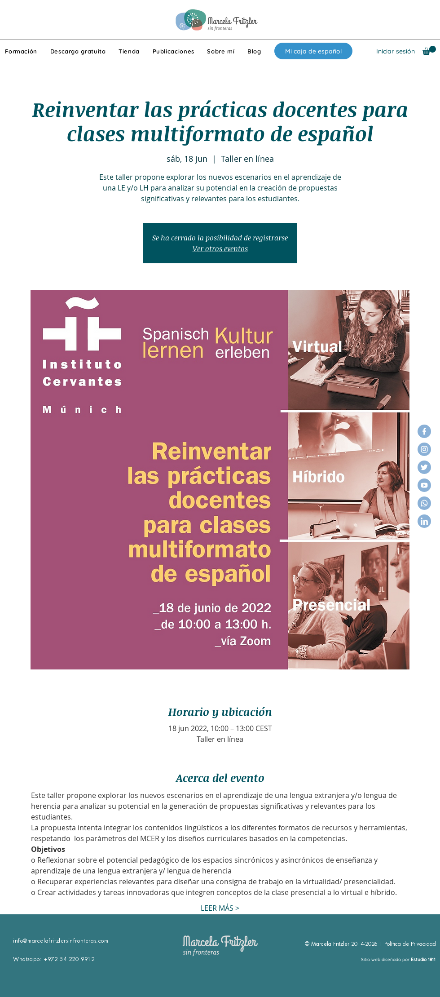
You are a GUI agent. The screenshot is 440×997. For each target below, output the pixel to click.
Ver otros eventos (220, 248)
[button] (429, 50)
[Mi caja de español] (313, 51)
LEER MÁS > (220, 908)
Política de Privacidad (410, 944)
